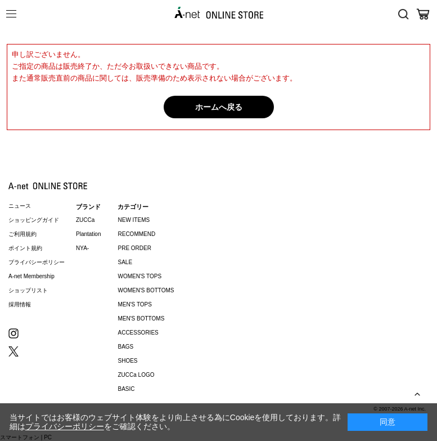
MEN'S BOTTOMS (141, 318)
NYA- (82, 248)
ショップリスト (28, 290)
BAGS (125, 347)
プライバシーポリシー (36, 262)
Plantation (88, 234)
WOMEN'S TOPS (139, 276)
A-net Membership (31, 276)
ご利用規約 (22, 234)
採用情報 (19, 304)
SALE (125, 262)
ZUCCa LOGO (136, 375)
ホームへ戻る (218, 107)
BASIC (126, 389)
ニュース (19, 206)
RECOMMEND (136, 234)
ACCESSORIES (138, 332)
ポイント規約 (25, 248)
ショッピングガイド (33, 220)
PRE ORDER (134, 248)
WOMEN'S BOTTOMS (146, 290)
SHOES (127, 361)
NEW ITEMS (134, 220)
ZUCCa (85, 220)
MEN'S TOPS (134, 304)
